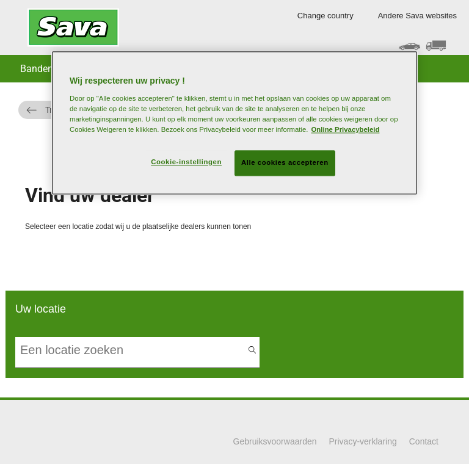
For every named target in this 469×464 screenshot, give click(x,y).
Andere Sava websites (417, 15)
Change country (325, 15)
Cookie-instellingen (186, 161)
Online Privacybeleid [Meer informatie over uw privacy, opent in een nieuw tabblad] (345, 129)
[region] (234, 123)
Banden (36, 68)
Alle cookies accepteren (285, 162)
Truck (55, 110)
